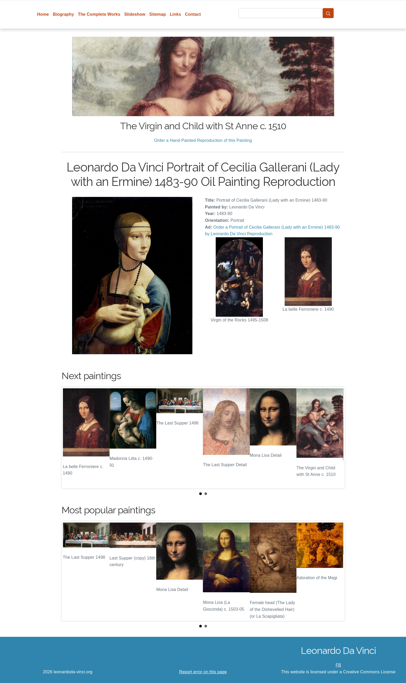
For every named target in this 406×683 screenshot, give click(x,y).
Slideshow (134, 14)
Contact (193, 14)
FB (338, 665)
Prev (70, 438)
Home (43, 14)
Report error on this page (203, 672)
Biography (63, 14)
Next (336, 438)
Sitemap (157, 14)
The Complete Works (99, 14)
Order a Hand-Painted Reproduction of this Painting (203, 140)
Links (175, 14)
